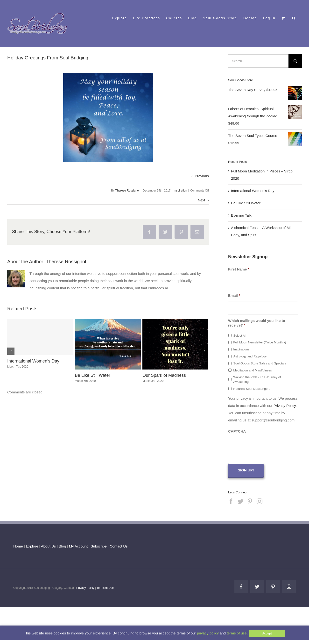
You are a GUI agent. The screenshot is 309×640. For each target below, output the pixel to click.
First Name (238, 269)
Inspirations (241, 349)
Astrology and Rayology (250, 356)
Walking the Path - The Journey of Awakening (257, 379)
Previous (202, 176)
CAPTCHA (237, 431)
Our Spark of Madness (164, 375)
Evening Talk (241, 215)
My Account (78, 545)
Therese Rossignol (127, 190)
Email (234, 295)
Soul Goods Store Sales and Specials (259, 363)
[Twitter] (240, 501)
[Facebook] (231, 501)
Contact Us (118, 545)
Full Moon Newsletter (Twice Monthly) (259, 342)
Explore (32, 545)
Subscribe (99, 545)
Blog (62, 545)
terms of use (237, 633)
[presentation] (265, 446)
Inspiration (180, 190)
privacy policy (208, 633)
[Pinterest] (250, 501)
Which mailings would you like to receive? (256, 323)
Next (201, 200)
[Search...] (258, 61)
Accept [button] (267, 633)
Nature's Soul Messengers (251, 389)
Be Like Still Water (92, 375)
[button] (294, 17)
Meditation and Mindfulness (252, 370)
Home (18, 545)
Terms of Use (105, 587)
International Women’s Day (33, 361)
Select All (239, 335)
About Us (48, 545)
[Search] (295, 61)
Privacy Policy (285, 406)
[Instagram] (259, 501)
